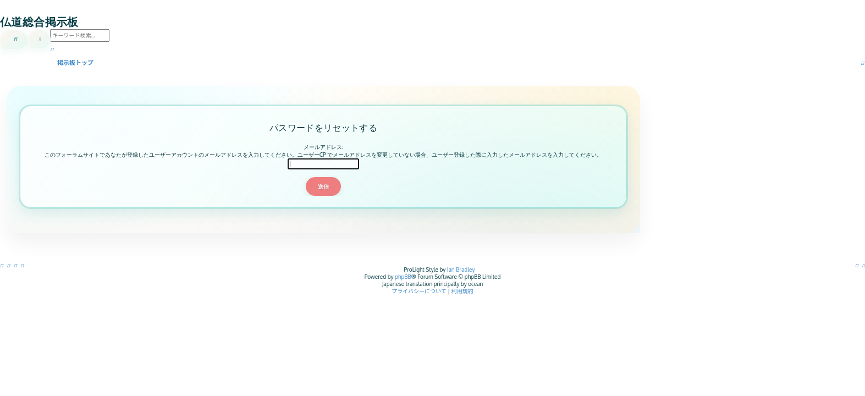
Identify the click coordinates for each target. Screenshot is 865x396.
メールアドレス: (323, 147)
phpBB (403, 276)
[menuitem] (864, 265)
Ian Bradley (461, 269)
